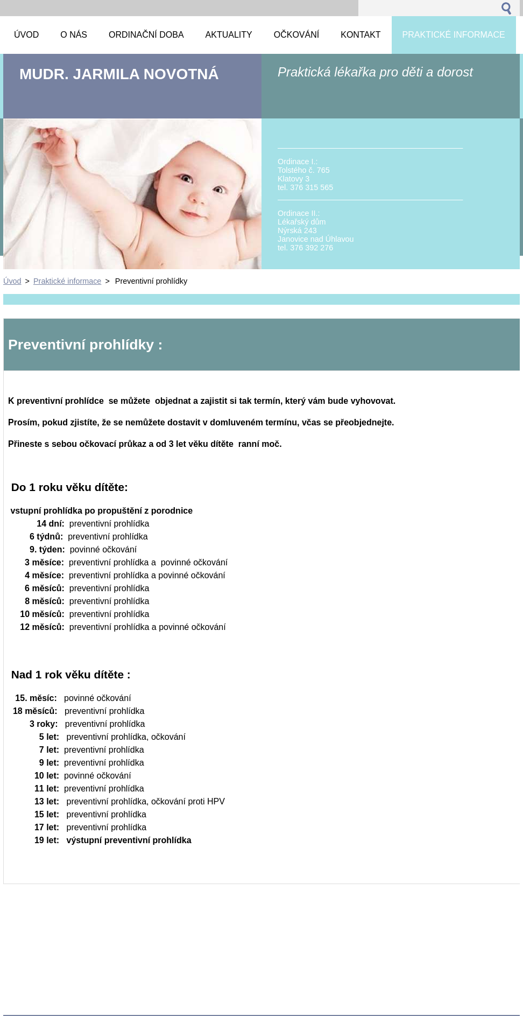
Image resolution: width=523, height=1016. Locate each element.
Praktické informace (67, 281)
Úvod (12, 281)
